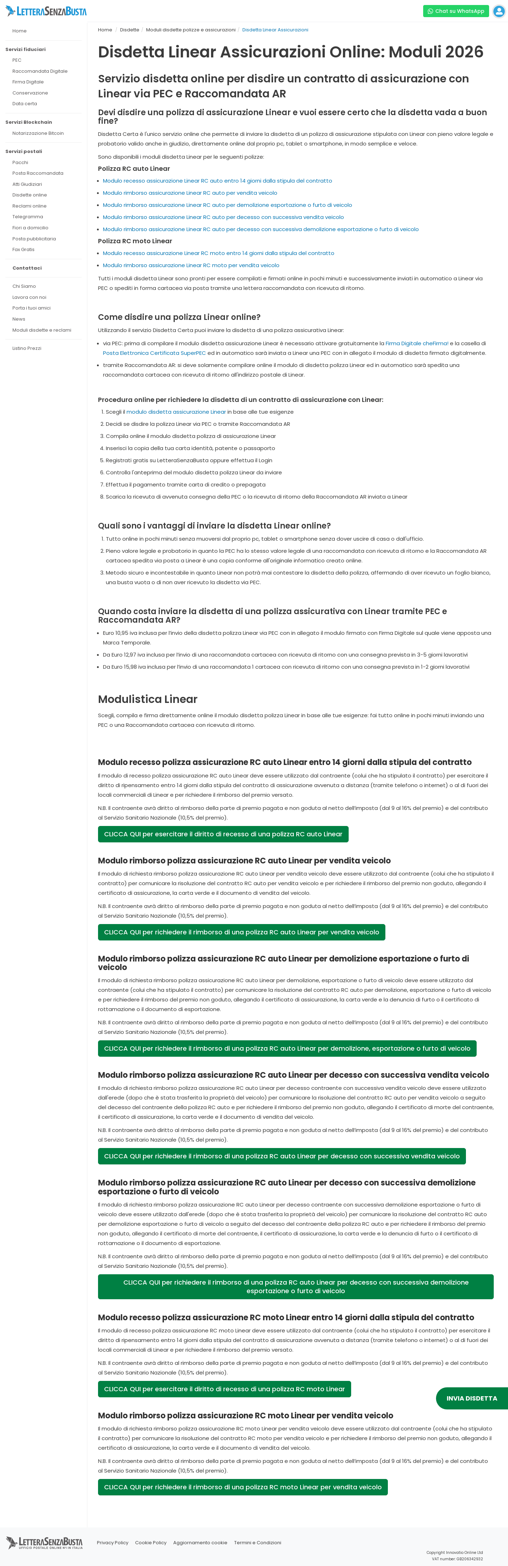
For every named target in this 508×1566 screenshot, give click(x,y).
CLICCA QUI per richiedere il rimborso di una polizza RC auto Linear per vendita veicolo (241, 932)
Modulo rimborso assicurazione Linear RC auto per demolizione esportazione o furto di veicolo (227, 205)
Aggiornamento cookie (200, 1542)
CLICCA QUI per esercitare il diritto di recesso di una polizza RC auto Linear (223, 834)
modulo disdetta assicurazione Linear (176, 411)
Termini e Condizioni (257, 1542)
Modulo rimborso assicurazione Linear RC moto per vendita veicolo (191, 265)
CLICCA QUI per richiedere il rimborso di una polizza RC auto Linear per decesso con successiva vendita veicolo (282, 1156)
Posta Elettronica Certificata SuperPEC (154, 353)
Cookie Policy (150, 1542)
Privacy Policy (112, 1542)
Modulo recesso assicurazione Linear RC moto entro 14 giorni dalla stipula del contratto (218, 253)
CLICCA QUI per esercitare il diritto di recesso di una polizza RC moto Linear (224, 1388)
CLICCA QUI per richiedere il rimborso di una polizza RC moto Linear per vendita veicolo (243, 1487)
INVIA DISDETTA (472, 1398)
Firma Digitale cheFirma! (417, 343)
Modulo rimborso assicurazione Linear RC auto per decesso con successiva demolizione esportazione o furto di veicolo (261, 229)
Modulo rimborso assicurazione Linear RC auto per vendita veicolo (190, 193)
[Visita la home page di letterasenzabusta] (46, 11)
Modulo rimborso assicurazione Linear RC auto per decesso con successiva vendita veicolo (223, 217)
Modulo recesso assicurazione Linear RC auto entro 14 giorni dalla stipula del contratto (217, 180)
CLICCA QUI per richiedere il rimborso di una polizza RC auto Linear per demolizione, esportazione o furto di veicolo (287, 1048)
